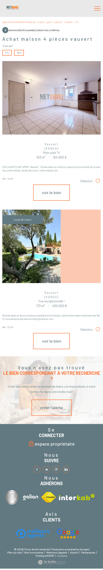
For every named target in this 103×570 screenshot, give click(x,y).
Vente (41, 22)
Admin (74, 552)
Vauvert (59, 22)
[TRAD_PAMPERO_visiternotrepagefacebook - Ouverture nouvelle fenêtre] (37, 469)
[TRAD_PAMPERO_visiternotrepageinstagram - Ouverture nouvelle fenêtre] (56, 469)
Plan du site (14, 552)
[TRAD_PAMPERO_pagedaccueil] (13, 9)
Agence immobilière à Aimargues (18, 22)
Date (19, 52)
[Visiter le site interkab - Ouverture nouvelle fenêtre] (12, 497)
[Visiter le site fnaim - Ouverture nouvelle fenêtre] (48, 497)
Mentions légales (56, 552)
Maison (69, 22)
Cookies (62, 555)
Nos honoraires (33, 552)
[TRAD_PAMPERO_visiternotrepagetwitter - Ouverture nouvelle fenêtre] (46, 469)
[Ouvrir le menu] (97, 8)
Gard (49, 22)
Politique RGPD (45, 555)
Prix (7, 52)
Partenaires (88, 552)
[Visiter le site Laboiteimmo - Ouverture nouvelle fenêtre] (51, 563)
